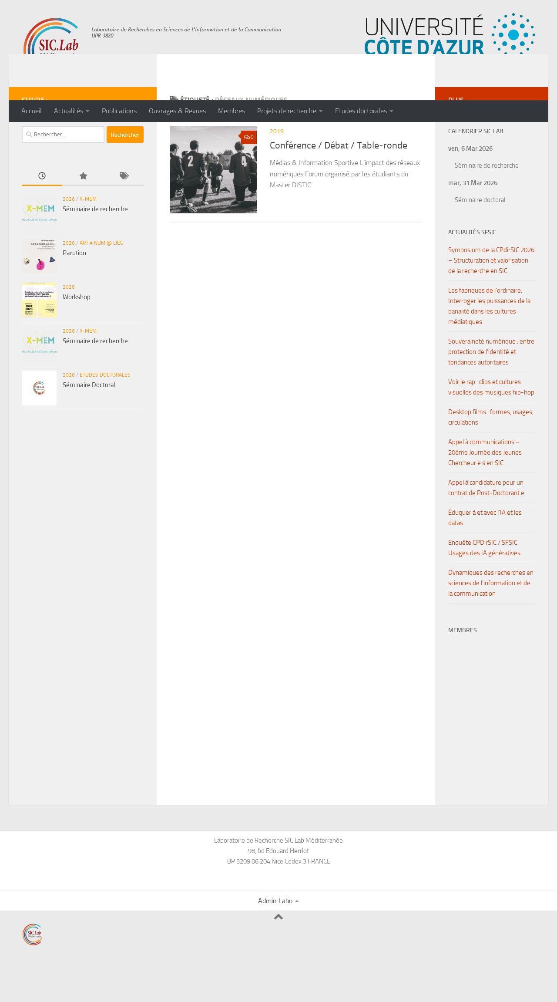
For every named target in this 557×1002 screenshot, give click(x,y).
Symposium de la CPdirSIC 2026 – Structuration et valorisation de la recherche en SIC (491, 295)
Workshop (77, 332)
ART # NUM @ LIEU (102, 278)
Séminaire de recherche (95, 244)
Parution (74, 288)
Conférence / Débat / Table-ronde (338, 180)
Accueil (31, 111)
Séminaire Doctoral (89, 420)
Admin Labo (275, 935)
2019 (277, 166)
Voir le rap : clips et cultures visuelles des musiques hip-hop (491, 422)
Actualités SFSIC (472, 267)
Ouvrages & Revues (177, 111)
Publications (119, 111)
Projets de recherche (286, 111)
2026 (69, 234)
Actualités (68, 111)
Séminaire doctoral (480, 235)
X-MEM (88, 234)
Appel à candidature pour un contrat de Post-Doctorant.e (486, 522)
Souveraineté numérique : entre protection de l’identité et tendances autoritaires (491, 386)
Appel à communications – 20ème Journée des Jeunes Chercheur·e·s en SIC (485, 487)
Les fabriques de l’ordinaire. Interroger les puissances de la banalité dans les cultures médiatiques (489, 341)
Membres (231, 111)
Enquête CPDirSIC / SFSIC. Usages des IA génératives (484, 583)
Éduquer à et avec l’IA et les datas (485, 552)
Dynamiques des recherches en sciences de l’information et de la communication (491, 618)
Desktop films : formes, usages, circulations (491, 452)
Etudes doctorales (361, 111)
